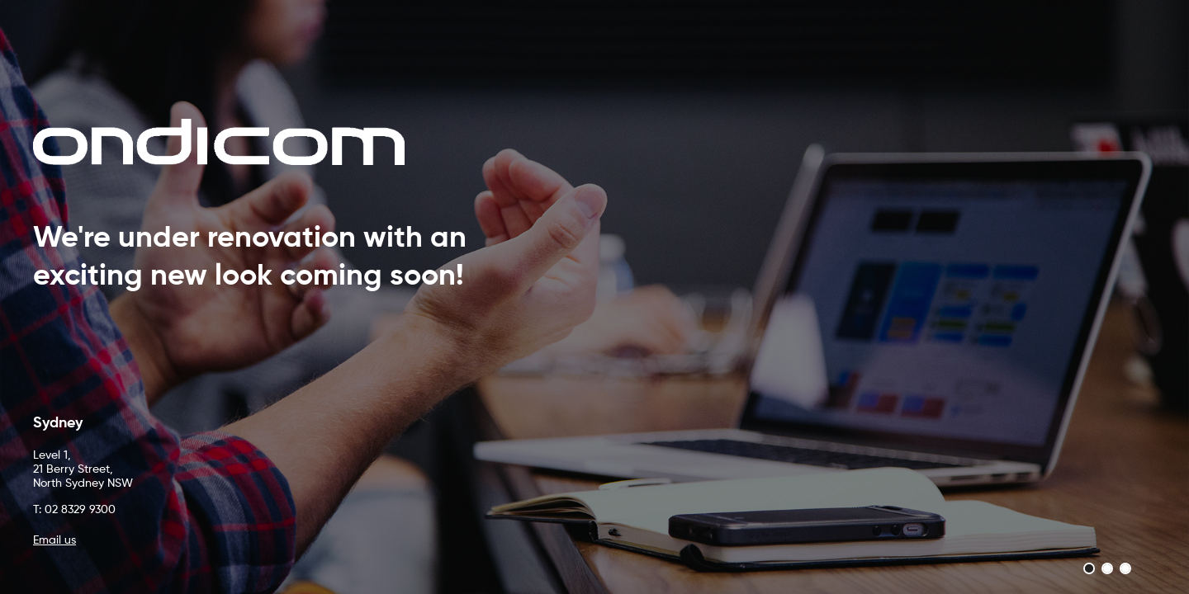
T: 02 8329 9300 (74, 510)
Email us (54, 540)
